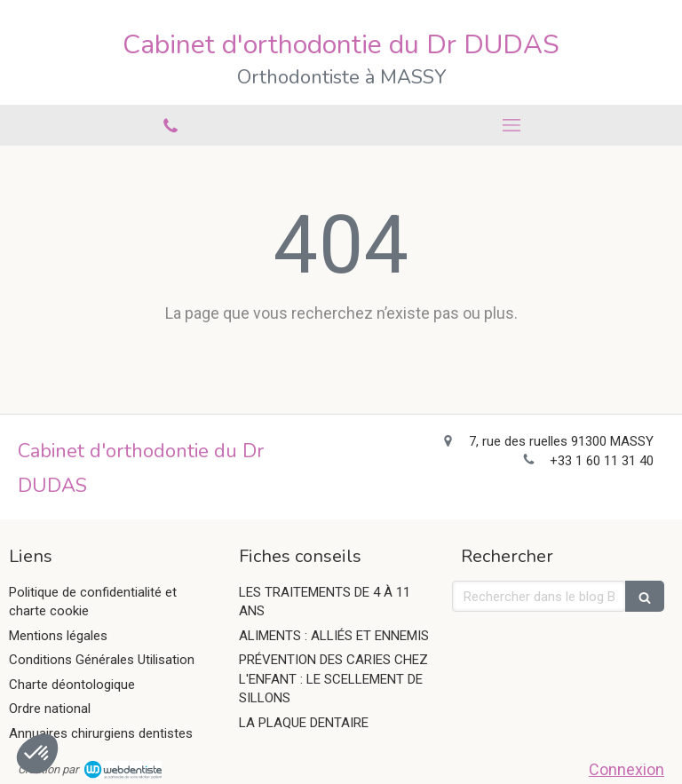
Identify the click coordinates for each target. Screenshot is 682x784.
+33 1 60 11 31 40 (602, 461)
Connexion (626, 769)
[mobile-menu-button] (511, 125)
